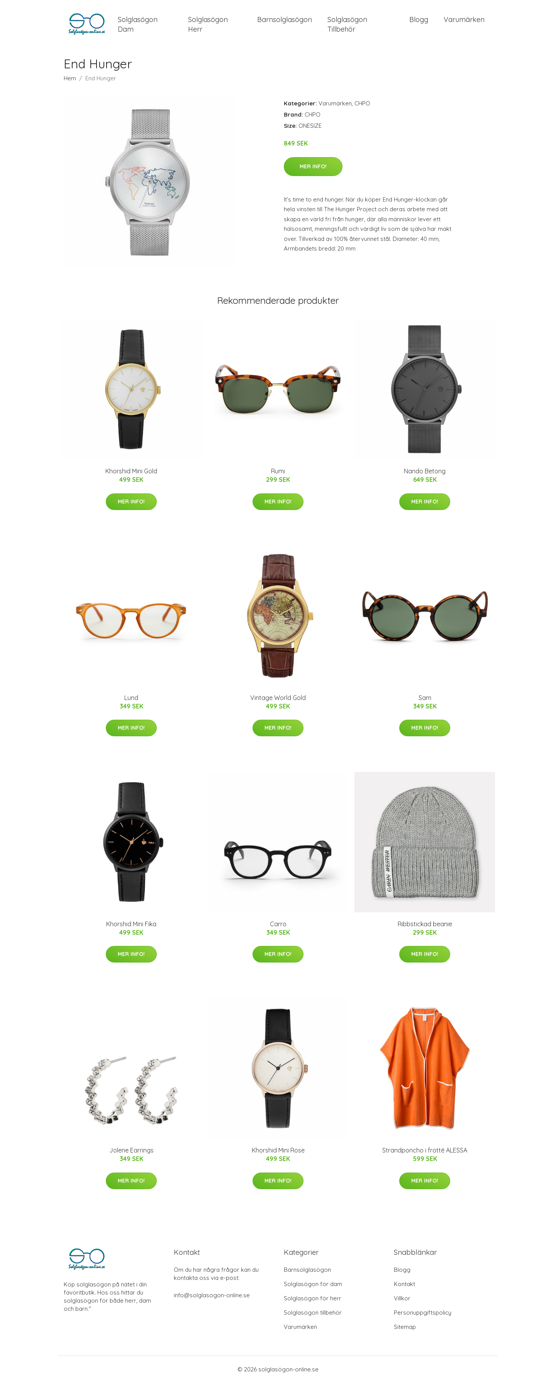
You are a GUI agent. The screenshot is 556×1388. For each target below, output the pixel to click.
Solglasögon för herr (312, 1303)
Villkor (402, 1303)
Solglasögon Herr (208, 27)
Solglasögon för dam (313, 1289)
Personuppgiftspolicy (422, 1318)
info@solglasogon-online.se (212, 1300)
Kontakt (404, 1289)
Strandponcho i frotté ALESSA (424, 1156)
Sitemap (405, 1332)
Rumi (278, 476)
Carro (278, 929)
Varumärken (464, 22)
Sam (425, 703)
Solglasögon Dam (138, 27)
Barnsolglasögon (284, 22)
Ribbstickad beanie (425, 929)
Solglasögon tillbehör (313, 1318)
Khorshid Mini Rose (278, 1156)
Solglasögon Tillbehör (347, 27)
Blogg (418, 22)
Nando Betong (425, 476)
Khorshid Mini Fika (131, 929)
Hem (70, 83)
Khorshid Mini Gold (131, 476)
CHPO (362, 108)
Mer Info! (313, 171)
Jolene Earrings (131, 1156)
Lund (131, 703)
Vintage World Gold (278, 703)
